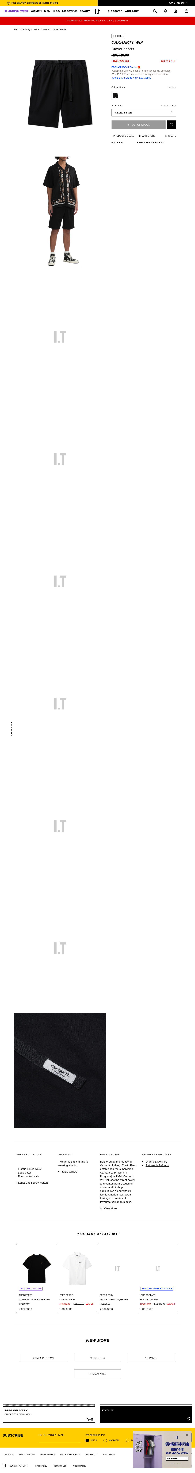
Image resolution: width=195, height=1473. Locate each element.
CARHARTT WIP (127, 42)
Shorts (46, 29)
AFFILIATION (108, 1454)
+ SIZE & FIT (118, 142)
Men (16, 29)
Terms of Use (60, 1466)
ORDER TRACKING (70, 1454)
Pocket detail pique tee (114, 1299)
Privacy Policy (40, 1466)
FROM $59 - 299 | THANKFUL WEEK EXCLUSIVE (90, 21)
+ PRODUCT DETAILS (123, 136)
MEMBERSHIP (47, 1454)
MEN (47, 11)
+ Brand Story (146, 136)
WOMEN (36, 11)
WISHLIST (132, 11)
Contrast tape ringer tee (34, 1299)
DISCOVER (115, 11)
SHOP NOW (122, 21)
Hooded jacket (149, 1299)
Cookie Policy (79, 1466)
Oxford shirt (67, 1299)
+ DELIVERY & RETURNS (150, 142)
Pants (36, 29)
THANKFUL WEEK (16, 11)
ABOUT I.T (91, 1454)
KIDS (56, 11)
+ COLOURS (25, 1309)
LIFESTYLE (69, 11)
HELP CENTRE (27, 1454)
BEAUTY (84, 11)
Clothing (26, 29)
